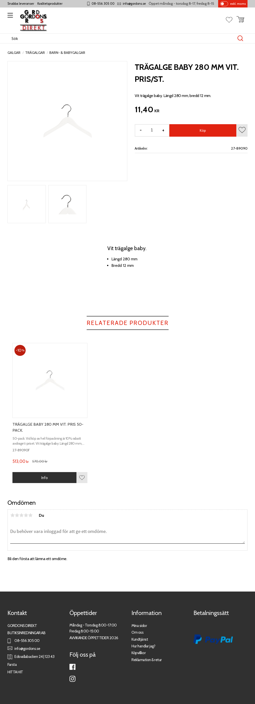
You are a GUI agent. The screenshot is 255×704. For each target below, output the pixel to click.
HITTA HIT (15, 672)
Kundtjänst (139, 639)
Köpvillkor (138, 652)
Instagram (72, 679)
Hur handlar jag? (143, 646)
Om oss (137, 632)
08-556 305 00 (103, 3)
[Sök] (240, 38)
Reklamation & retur (146, 659)
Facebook (72, 667)
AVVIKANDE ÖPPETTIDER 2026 (93, 637)
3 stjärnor (21, 515)
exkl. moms (238, 3)
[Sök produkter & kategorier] (122, 38)
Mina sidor (139, 625)
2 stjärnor (17, 515)
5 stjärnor (30, 515)
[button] (9, 16)
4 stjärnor (26, 515)
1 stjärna (12, 515)
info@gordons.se (134, 3)
